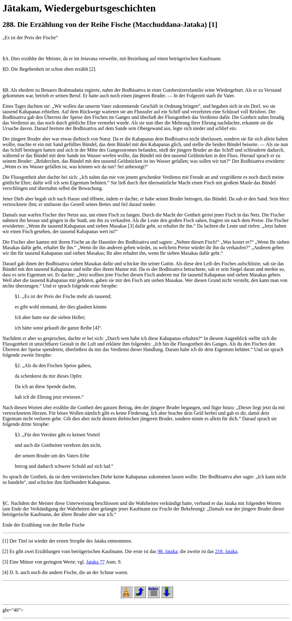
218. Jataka (226, 551)
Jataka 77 (95, 561)
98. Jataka (167, 551)
